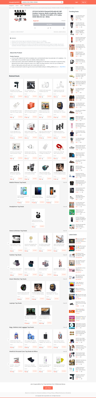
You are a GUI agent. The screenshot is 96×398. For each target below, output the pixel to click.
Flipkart (18, 199)
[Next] (68, 243)
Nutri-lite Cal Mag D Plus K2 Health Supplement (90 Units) (45, 365)
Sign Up (84, 2)
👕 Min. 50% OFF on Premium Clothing (80, 283)
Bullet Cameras (62, 31)
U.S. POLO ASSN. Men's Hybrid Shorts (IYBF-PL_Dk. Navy (80, 17)
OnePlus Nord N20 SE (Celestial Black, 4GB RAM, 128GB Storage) (37, 196)
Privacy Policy (51, 393)
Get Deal (49, 24)
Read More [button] (62, 66)
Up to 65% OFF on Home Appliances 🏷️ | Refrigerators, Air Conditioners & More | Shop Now (80, 269)
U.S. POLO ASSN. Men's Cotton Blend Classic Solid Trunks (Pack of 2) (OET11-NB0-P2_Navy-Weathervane (80, 104)
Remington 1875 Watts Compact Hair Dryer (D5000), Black (16, 91)
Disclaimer (68, 393)
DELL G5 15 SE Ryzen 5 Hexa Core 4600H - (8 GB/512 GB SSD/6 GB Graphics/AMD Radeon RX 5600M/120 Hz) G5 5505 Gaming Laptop (31, 317)
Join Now (48, 388)
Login (76, 2)
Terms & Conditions (42, 393)
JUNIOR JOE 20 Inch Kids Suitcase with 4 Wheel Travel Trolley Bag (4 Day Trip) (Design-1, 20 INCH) (16, 341)
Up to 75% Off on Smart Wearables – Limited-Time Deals (80, 262)
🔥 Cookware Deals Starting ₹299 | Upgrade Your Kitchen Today (80, 254)
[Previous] (8, 243)
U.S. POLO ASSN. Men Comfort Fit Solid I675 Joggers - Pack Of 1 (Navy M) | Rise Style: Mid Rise (81, 24)
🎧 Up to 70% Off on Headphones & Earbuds (80, 289)
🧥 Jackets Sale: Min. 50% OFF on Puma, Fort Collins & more (81, 296)
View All (65, 182)
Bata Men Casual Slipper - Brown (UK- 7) (81, 161)
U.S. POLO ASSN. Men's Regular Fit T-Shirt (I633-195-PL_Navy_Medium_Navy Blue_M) (80, 132)
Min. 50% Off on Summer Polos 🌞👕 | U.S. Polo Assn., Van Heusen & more (81, 247)
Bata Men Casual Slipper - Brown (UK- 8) (81, 111)
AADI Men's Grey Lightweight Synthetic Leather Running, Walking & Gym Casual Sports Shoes (80, 197)
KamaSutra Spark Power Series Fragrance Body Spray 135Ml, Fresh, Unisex (81, 39)
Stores (17, 5)
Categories (11, 5)
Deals (21, 5)
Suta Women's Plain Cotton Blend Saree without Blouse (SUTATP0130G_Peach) (60, 269)
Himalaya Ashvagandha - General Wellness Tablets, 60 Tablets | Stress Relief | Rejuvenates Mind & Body (81, 226)
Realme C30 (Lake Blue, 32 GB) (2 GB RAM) (23, 196)
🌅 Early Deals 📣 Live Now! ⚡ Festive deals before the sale (80, 310)
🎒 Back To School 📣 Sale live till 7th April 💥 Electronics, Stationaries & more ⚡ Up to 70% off (81, 240)
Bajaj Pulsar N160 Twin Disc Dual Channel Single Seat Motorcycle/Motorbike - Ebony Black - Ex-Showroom (81, 303)
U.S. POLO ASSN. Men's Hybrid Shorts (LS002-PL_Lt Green (80, 139)
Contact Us (33, 393)
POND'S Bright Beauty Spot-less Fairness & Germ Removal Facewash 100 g (81, 125)
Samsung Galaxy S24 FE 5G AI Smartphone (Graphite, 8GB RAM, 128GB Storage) (80, 189)
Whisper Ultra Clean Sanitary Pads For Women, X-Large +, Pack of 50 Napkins (81, 211)
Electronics (56, 31)
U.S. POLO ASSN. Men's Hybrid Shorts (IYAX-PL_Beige (80, 90)
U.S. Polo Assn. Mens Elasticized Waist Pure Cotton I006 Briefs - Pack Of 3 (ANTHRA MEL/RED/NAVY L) (81, 46)
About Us (27, 393)
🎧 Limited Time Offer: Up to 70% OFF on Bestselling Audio (80, 276)
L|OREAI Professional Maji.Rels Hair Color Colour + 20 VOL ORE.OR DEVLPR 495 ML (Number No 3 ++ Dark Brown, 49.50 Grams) (81, 369)
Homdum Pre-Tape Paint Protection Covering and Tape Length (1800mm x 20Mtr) (81, 82)
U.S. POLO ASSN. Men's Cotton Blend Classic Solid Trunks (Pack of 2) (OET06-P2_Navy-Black (80, 97)
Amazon (63, 20)
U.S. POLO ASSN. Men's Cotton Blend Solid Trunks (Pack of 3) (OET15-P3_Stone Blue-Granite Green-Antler (81, 204)
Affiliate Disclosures (60, 393)
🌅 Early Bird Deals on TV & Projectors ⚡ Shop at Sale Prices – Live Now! (81, 317)
